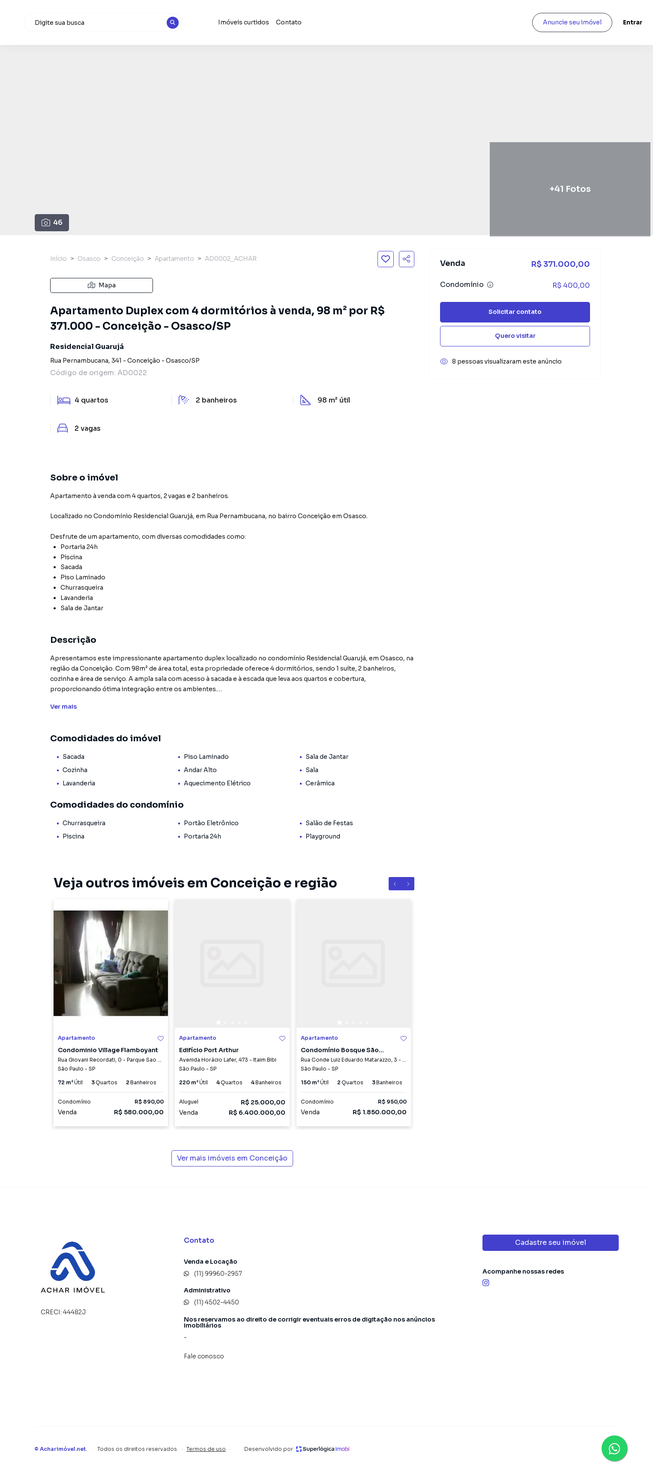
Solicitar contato (515, 312)
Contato (337, 22)
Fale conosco (204, 1356)
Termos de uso (206, 1449)
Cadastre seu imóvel (550, 1242)
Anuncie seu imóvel (548, 22)
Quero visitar (515, 336)
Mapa (102, 285)
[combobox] (157, 22)
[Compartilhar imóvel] (406, 259)
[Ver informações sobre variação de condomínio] (490, 285)
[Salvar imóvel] (385, 259)
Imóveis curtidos (292, 22)
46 (52, 222)
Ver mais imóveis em (232, 1158)
